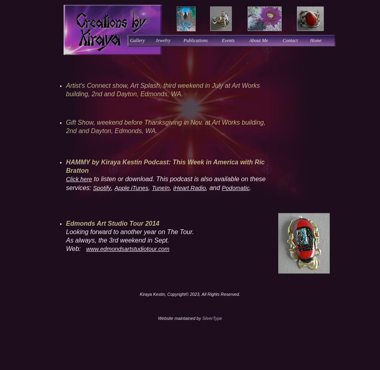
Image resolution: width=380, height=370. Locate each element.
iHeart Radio (189, 188)
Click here (79, 179)
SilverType (212, 318)
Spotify (102, 188)
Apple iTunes (131, 188)
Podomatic (236, 188)
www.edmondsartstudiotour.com (127, 249)
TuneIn (161, 188)
